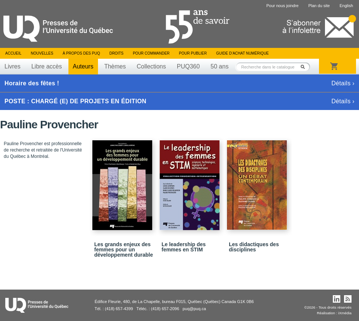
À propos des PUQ (81, 53)
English (346, 5)
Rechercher (304, 66)
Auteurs (83, 66)
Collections (151, 66)
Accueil (13, 53)
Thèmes (115, 66)
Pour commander (151, 53)
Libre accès (46, 66)
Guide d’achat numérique (242, 53)
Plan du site (318, 5)
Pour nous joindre (282, 5)
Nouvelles (42, 53)
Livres (12, 66)
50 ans (219, 66)
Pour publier (193, 53)
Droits (116, 53)
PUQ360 (188, 66)
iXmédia (345, 313)
